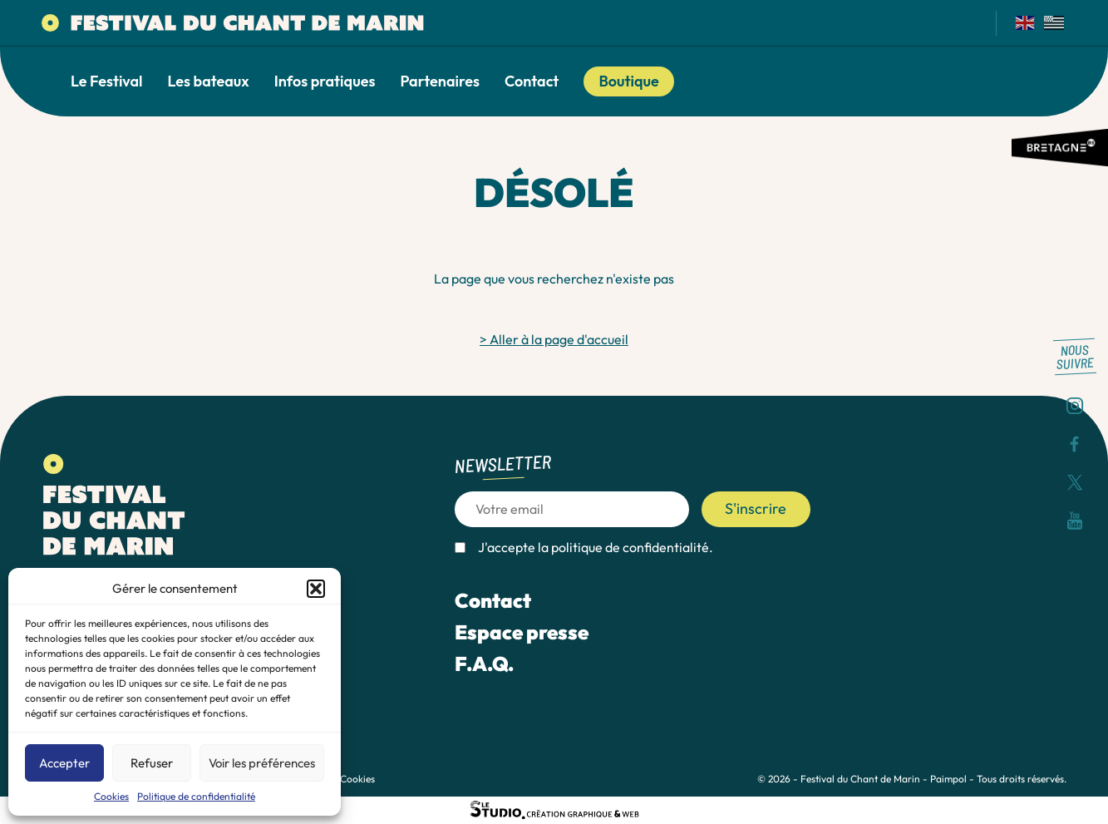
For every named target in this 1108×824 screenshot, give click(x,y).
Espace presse (521, 631)
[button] (316, 588)
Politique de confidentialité (196, 796)
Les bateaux (208, 81)
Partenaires (440, 81)
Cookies (111, 796)
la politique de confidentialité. (625, 547)
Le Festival (107, 81)
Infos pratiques (325, 81)
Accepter (64, 763)
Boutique (628, 81)
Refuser (151, 763)
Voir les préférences (262, 763)
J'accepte (595, 547)
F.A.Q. (484, 663)
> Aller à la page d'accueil (554, 339)
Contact (532, 81)
